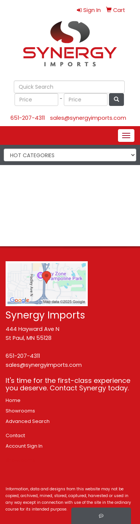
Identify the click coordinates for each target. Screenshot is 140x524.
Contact (15, 435)
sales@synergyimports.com (88, 118)
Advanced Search (28, 421)
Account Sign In (24, 446)
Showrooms (20, 410)
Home (13, 400)
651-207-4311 (27, 118)
